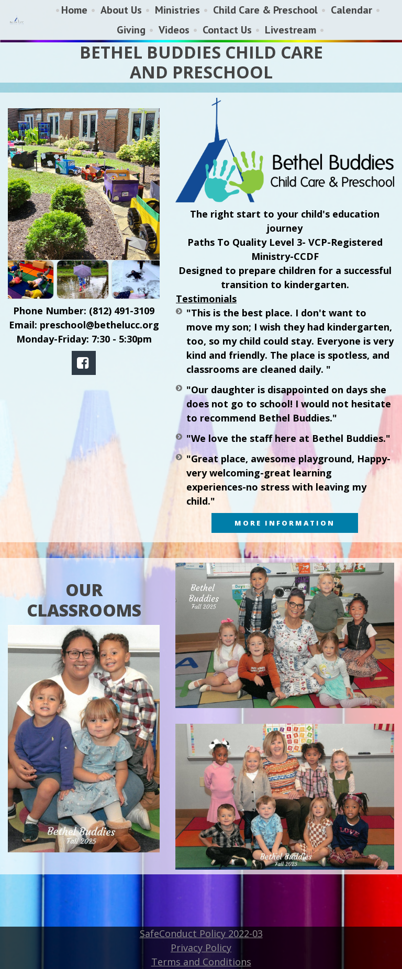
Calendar (351, 10)
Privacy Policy (201, 947)
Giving (131, 30)
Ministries (177, 10)
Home (74, 10)
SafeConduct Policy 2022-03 (201, 933)
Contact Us (227, 30)
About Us (121, 10)
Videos (174, 30)
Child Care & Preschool (265, 10)
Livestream (290, 30)
